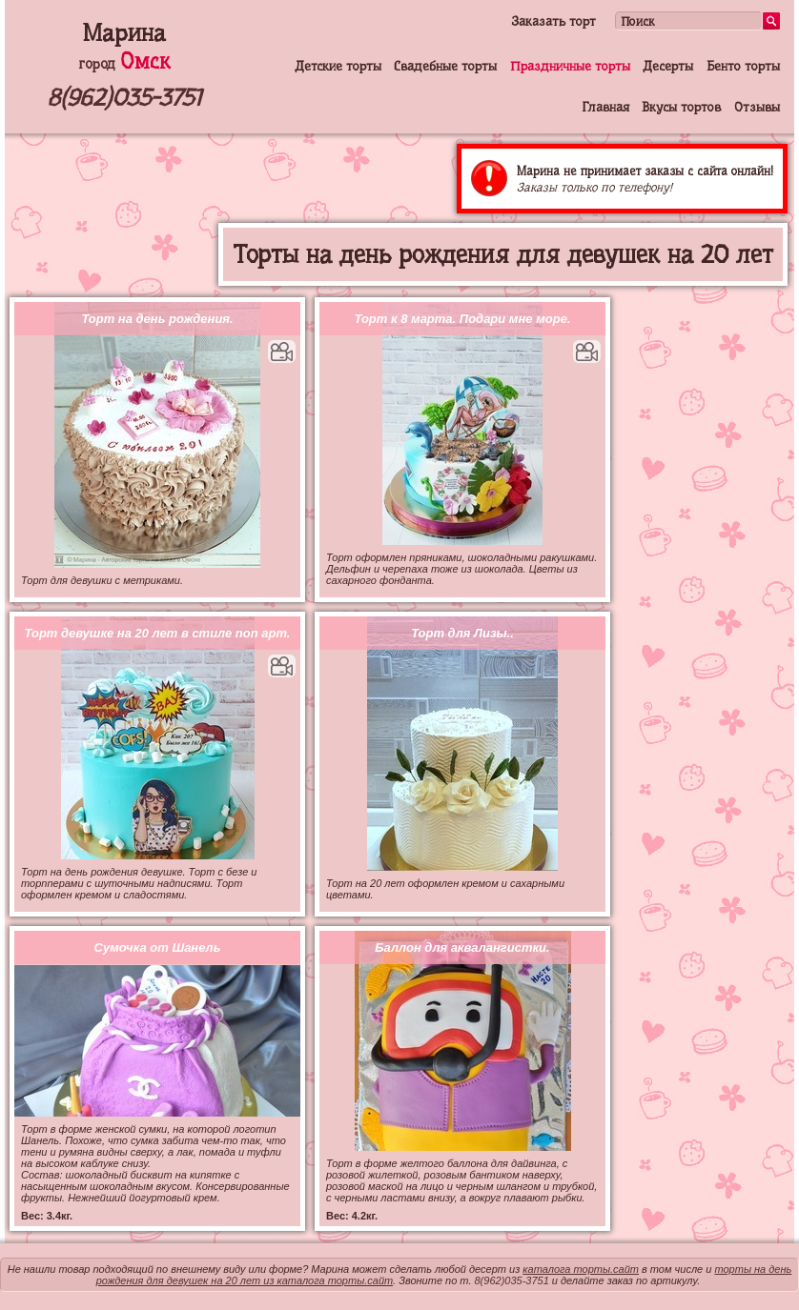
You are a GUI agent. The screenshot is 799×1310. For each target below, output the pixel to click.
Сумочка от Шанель (157, 947)
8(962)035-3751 (124, 97)
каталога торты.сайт (580, 1269)
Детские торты (338, 65)
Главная (605, 106)
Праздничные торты (570, 65)
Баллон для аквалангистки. (462, 947)
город (124, 63)
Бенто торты (743, 65)
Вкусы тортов (681, 106)
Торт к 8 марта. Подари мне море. (462, 319)
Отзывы (757, 106)
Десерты (668, 65)
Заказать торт (553, 21)
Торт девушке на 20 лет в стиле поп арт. (158, 633)
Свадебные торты (445, 65)
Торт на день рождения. (157, 319)
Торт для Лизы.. (462, 633)
